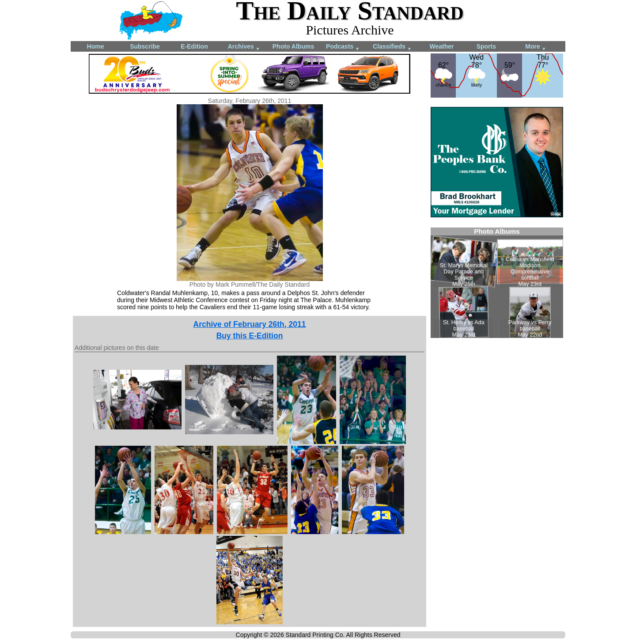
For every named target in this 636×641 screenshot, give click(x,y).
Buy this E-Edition (249, 335)
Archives (244, 47)
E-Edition (194, 46)
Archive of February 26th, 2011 (249, 324)
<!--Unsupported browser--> (497, 283)
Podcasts (343, 47)
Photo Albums (293, 46)
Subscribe (145, 46)
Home (95, 46)
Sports (486, 46)
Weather (442, 46)
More (535, 47)
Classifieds (392, 47)
